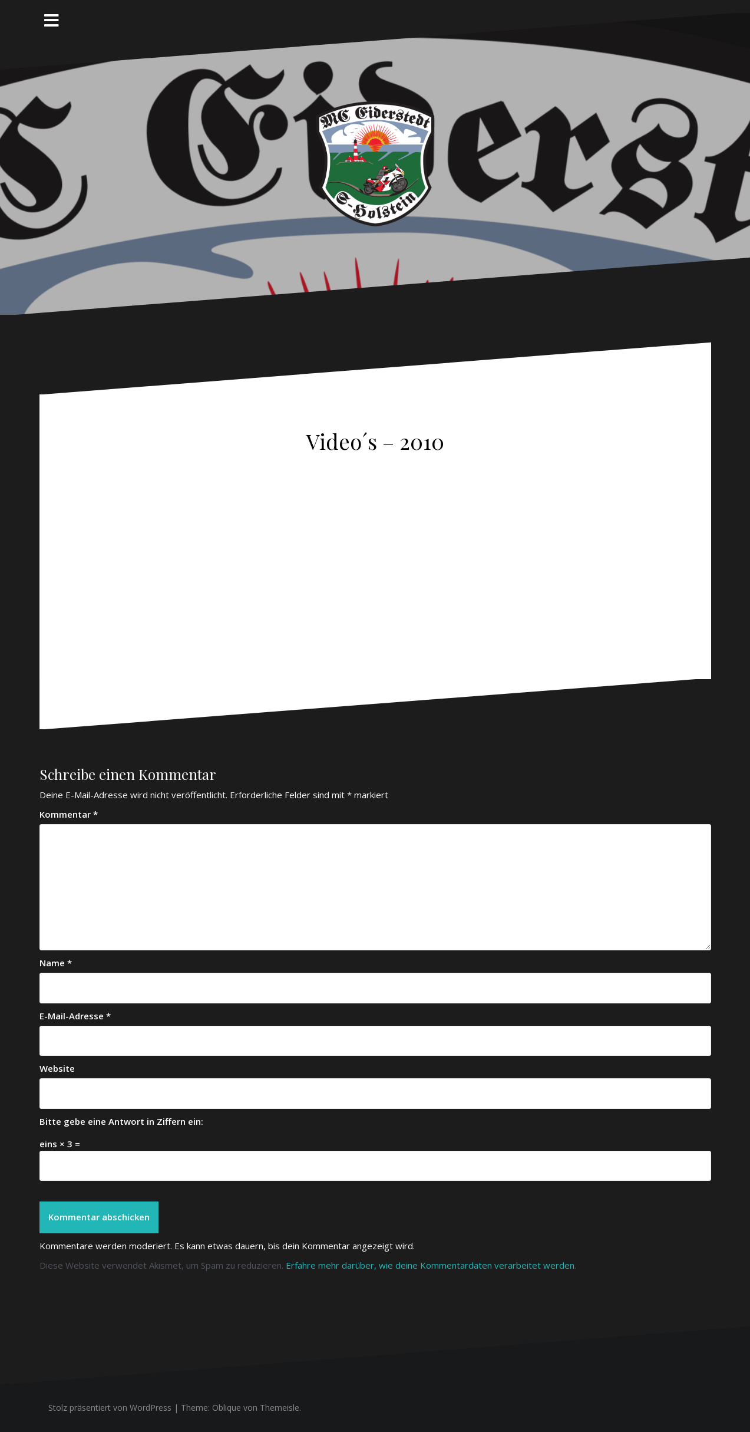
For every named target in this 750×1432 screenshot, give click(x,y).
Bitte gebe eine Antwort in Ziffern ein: (121, 1121)
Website (57, 1068)
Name (55, 963)
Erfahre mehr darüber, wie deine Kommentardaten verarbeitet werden (430, 1265)
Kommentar (68, 814)
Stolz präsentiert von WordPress (109, 1407)
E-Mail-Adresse (75, 1016)
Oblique (226, 1407)
